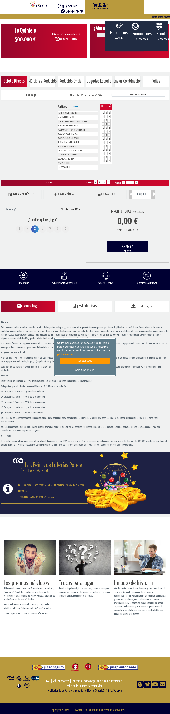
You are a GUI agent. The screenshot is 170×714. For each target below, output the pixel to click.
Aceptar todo (84, 360)
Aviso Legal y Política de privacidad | (104, 681)
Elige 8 (74, 107)
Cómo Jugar (28, 306)
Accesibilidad (95, 686)
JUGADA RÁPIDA (64, 194)
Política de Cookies (77, 686)
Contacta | (77, 681)
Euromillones (142, 34)
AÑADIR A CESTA (127, 248)
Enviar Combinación (128, 81)
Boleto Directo (14, 81)
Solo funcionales (84, 369)
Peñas (156, 81)
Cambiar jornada (138, 95)
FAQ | (49, 681)
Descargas (141, 306)
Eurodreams (119, 33)
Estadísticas (85, 306)
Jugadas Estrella (99, 81)
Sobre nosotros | (61, 681)
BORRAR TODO (106, 194)
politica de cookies (65, 354)
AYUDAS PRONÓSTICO (21, 194)
